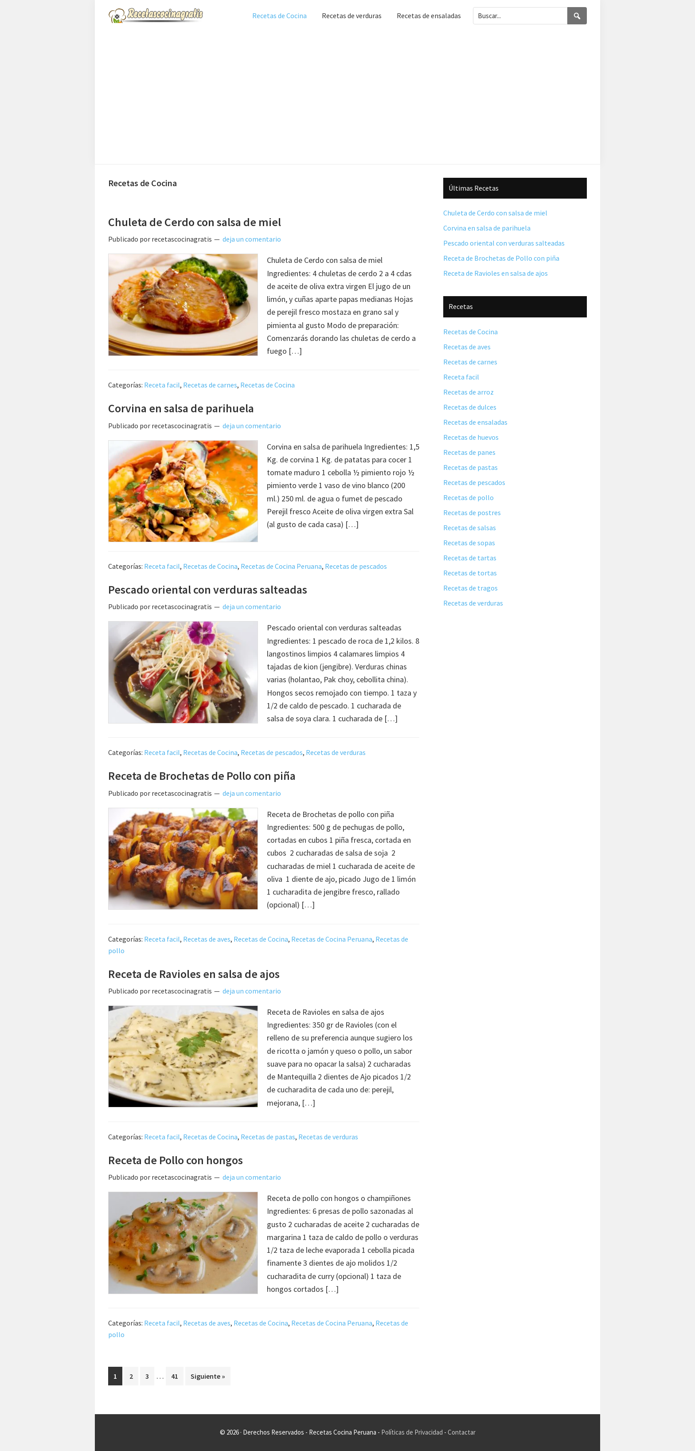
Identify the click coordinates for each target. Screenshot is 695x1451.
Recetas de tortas (470, 572)
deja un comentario (252, 239)
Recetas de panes (469, 452)
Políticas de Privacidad (412, 1432)
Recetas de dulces (469, 407)
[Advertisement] (347, 97)
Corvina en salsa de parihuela (181, 408)
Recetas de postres (472, 512)
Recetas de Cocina (267, 384)
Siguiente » (208, 1376)
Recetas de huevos (471, 437)
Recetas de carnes (210, 384)
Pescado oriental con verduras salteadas (207, 589)
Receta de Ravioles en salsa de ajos (194, 973)
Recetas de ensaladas (475, 422)
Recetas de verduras (336, 752)
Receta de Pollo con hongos (175, 1160)
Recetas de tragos (470, 587)
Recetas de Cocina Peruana (281, 566)
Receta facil (162, 384)
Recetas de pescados (356, 566)
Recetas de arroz (468, 391)
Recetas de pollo (468, 497)
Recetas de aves (206, 939)
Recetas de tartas (469, 557)
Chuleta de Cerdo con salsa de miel (194, 222)
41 (177, 1375)
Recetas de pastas (268, 1136)
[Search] (577, 15)
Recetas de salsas (469, 527)
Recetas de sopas (469, 542)
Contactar (462, 1432)
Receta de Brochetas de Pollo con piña (202, 775)
